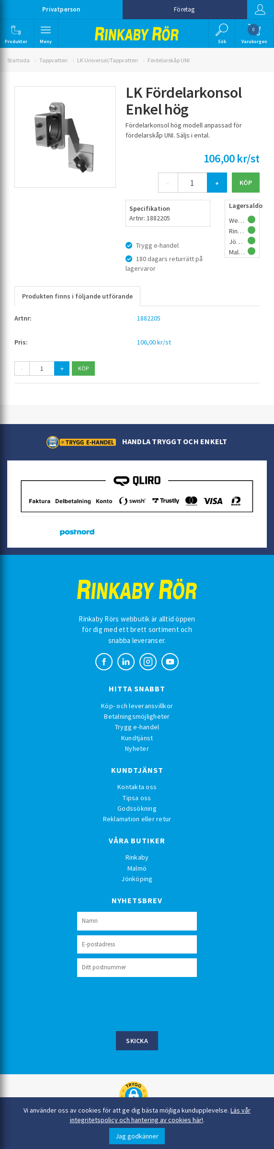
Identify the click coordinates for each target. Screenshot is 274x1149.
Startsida (18, 60)
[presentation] (150, 1003)
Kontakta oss (137, 786)
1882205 (148, 318)
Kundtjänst (137, 738)
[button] (16, 33)
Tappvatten (53, 60)
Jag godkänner (137, 1136)
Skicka (137, 1040)
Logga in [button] (259, 9)
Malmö (137, 868)
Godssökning (137, 808)
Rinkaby (137, 857)
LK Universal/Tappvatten (107, 60)
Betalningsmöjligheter (137, 716)
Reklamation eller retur (137, 819)
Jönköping (136, 878)
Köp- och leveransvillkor (137, 705)
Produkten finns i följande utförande (77, 296)
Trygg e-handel (137, 727)
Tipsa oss (137, 797)
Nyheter (137, 748)
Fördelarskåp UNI (169, 60)
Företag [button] (184, 9)
